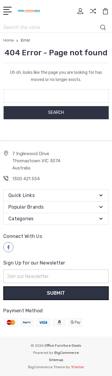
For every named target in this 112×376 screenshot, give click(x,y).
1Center (77, 367)
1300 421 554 (26, 178)
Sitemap (56, 360)
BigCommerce (66, 353)
